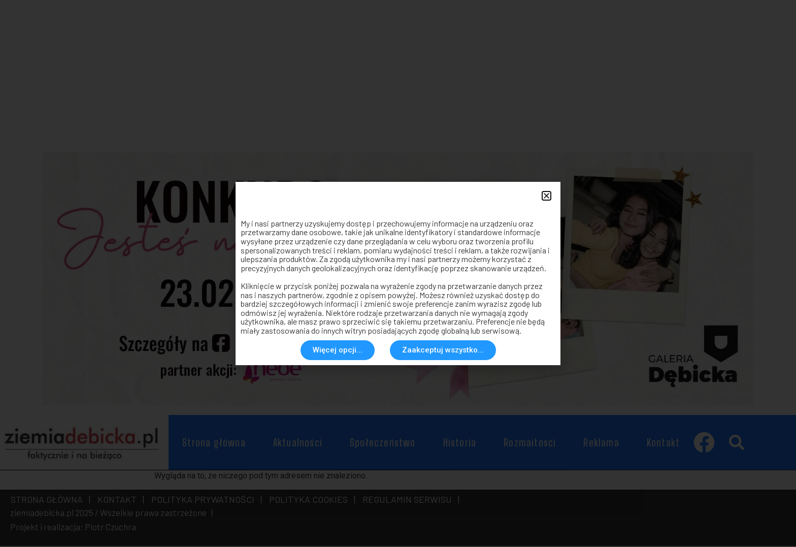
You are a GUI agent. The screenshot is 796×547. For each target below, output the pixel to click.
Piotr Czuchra (110, 528)
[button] (736, 444)
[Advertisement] (347, 71)
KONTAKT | (118, 500)
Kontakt (663, 444)
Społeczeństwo (383, 444)
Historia (460, 444)
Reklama (601, 444)
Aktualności (297, 444)
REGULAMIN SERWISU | (408, 500)
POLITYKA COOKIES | (310, 500)
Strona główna (214, 444)
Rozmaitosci (530, 444)
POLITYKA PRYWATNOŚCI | (204, 500)
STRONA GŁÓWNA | (50, 500)
